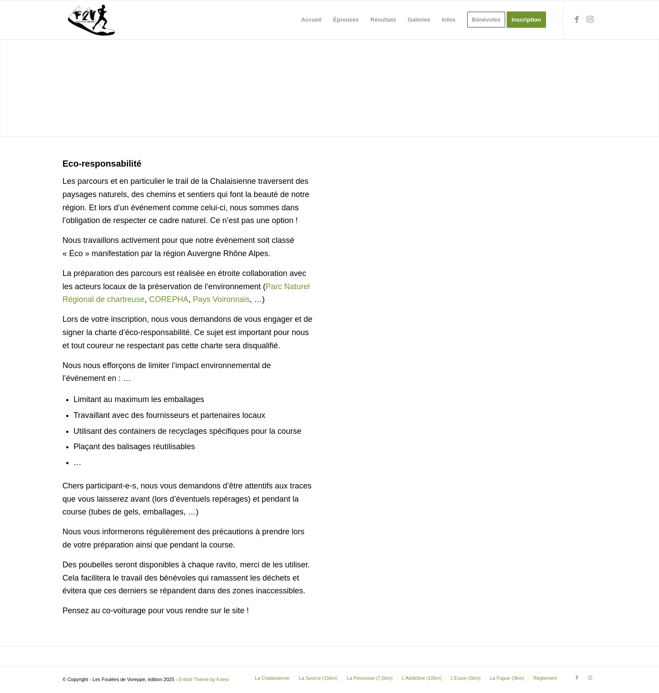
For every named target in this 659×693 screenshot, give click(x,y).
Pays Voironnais (221, 299)
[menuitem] (311, 19)
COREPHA (168, 299)
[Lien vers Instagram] (590, 19)
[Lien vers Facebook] (577, 19)
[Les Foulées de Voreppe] (92, 19)
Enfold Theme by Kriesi (204, 679)
